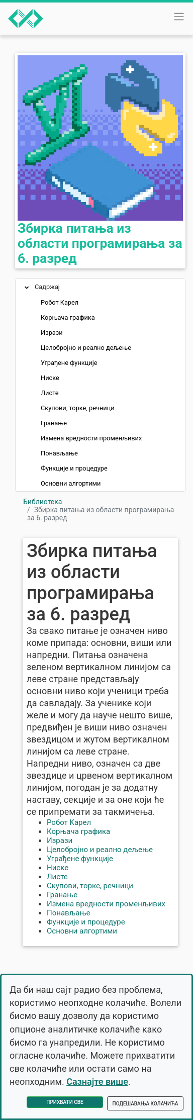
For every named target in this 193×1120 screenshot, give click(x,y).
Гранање (54, 423)
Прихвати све (64, 1102)
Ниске (50, 378)
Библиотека (42, 502)
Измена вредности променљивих (91, 438)
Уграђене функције (69, 362)
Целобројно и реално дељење (86, 347)
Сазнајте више (97, 1081)
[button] (27, 288)
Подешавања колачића (145, 1103)
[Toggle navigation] (179, 17)
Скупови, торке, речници (78, 408)
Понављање (59, 453)
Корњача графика (68, 317)
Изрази (52, 332)
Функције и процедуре (74, 468)
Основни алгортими (71, 483)
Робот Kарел (59, 302)
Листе (50, 393)
